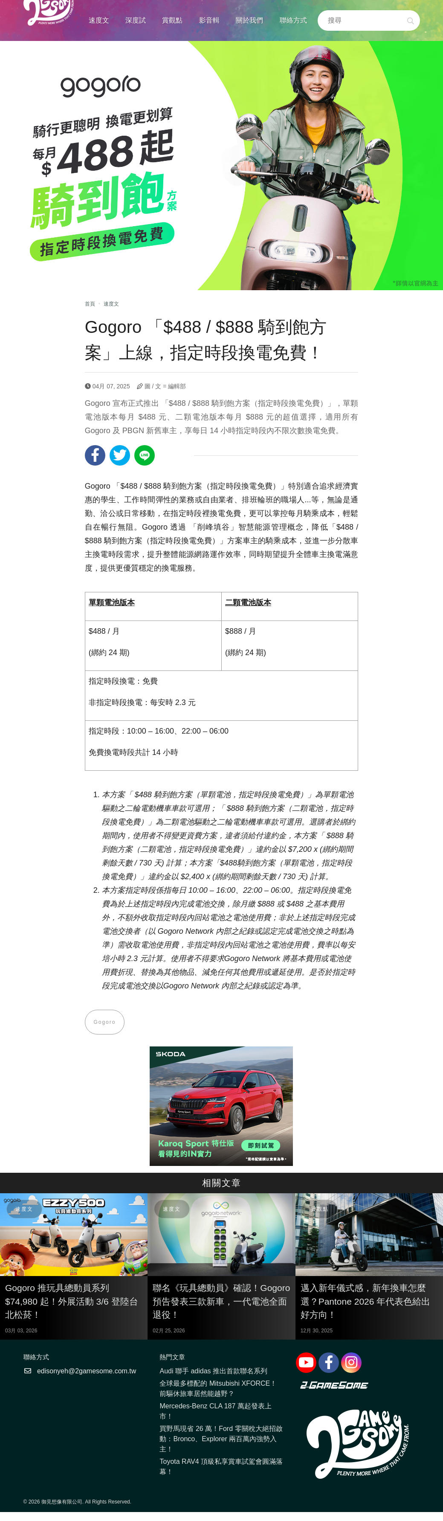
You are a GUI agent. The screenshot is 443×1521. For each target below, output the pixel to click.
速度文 (99, 20)
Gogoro (105, 1022)
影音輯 (209, 20)
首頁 (90, 304)
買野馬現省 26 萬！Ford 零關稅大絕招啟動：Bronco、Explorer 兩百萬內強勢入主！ (220, 1439)
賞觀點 (172, 20)
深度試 (135, 20)
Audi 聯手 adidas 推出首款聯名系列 (213, 1371)
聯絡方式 (293, 20)
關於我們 (249, 20)
